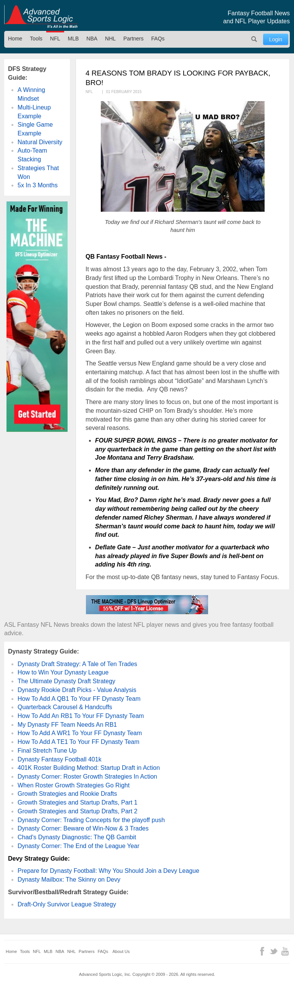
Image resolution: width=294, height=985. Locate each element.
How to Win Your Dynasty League (63, 672)
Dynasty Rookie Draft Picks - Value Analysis (77, 690)
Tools (36, 38)
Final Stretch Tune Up (47, 750)
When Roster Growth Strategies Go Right (73, 785)
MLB (73, 38)
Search (254, 39)
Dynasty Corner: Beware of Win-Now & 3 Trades (83, 828)
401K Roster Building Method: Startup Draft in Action (89, 768)
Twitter (273, 951)
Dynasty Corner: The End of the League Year (78, 846)
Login (275, 39)
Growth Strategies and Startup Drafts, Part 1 (77, 802)
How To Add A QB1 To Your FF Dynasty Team (79, 698)
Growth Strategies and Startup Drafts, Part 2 (77, 811)
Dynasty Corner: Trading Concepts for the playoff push (91, 820)
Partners (133, 38)
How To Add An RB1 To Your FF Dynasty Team (81, 716)
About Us (121, 951)
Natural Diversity (40, 142)
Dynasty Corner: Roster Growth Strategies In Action (87, 776)
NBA (91, 38)
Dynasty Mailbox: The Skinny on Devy (69, 879)
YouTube (285, 951)
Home (15, 38)
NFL (55, 38)
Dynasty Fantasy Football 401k (60, 759)
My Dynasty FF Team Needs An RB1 (67, 724)
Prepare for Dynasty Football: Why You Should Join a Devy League (108, 871)
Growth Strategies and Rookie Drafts (67, 793)
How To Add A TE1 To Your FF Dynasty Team (78, 742)
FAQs (158, 38)
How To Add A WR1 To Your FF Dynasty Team (80, 733)
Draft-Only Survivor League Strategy (67, 904)
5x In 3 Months (38, 185)
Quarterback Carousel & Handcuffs (65, 707)
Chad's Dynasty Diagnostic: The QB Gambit (77, 837)
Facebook (262, 951)
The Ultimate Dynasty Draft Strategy (66, 681)
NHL (110, 38)
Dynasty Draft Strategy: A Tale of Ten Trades (77, 664)
